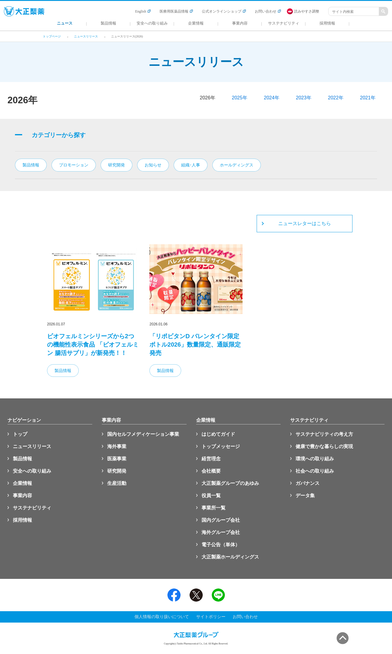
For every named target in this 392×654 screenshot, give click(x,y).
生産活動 (116, 483)
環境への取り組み (315, 458)
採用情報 (22, 520)
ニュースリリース (32, 446)
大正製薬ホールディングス (230, 556)
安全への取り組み (32, 471)
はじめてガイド (218, 434)
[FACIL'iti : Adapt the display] (306, 11)
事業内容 (22, 495)
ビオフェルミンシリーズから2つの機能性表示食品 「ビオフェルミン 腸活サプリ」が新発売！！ (93, 344)
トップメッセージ (221, 446)
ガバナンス (308, 483)
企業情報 (22, 483)
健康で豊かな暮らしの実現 (324, 446)
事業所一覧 (213, 507)
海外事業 (116, 446)
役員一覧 (211, 495)
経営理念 (211, 458)
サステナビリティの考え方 (324, 434)
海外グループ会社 (221, 532)
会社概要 (211, 471)
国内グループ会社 (221, 520)
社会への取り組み (315, 471)
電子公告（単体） (221, 544)
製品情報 (63, 370)
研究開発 (116, 471)
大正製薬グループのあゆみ (230, 483)
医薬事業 (116, 458)
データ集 (305, 495)
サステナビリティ (32, 507)
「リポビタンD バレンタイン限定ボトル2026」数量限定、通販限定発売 (195, 344)
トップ (20, 434)
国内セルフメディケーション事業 (143, 434)
